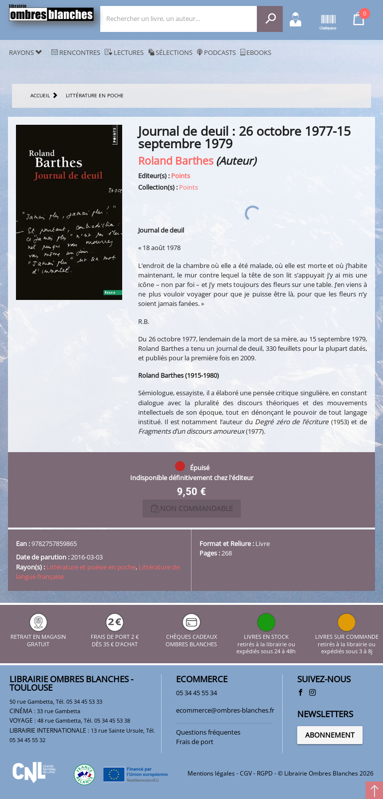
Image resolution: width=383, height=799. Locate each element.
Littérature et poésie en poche (91, 566)
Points (180, 175)
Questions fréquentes (208, 732)
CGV (246, 773)
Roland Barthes (175, 160)
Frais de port (194, 741)
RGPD (265, 773)
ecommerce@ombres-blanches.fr (225, 710)
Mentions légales (211, 773)
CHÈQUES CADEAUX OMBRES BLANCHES (191, 637)
